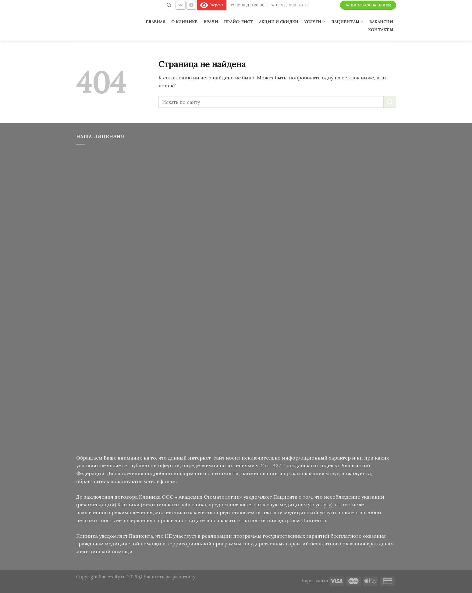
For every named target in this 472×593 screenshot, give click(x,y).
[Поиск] (169, 5)
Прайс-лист (238, 21)
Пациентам (347, 22)
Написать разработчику (169, 577)
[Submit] (390, 102)
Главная (155, 21)
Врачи (211, 21)
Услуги (314, 22)
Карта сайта (315, 581)
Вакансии (381, 21)
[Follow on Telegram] (191, 5)
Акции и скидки (279, 21)
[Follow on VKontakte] (181, 5)
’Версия (211, 4)
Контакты (380, 29)
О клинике (184, 21)
